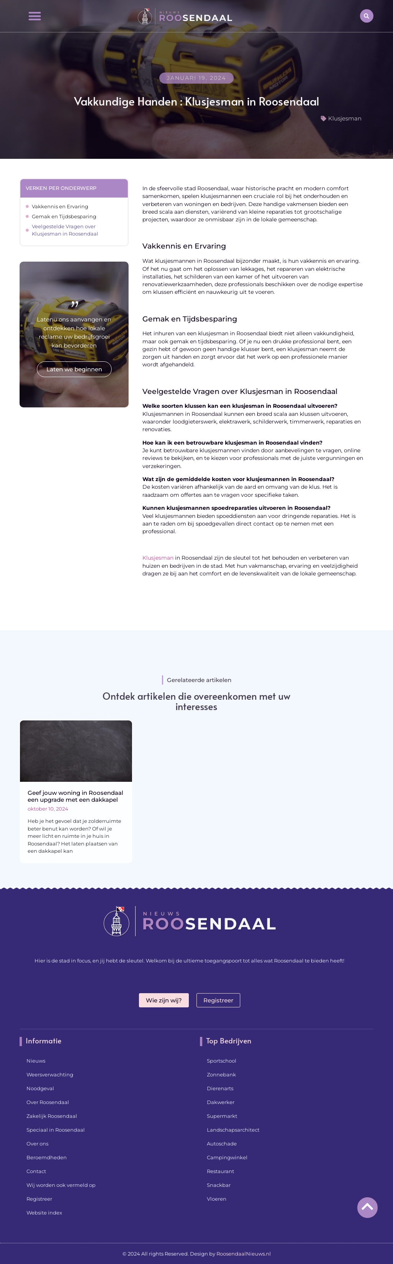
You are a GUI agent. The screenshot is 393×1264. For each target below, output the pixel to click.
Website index (44, 1213)
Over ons (37, 1143)
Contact (36, 1171)
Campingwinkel (227, 1157)
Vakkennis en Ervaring (60, 206)
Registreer (39, 1199)
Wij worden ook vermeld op (61, 1185)
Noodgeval (40, 1088)
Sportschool (221, 1061)
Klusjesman (345, 118)
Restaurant (220, 1171)
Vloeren (216, 1199)
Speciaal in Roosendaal (55, 1130)
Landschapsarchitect (233, 1130)
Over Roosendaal (47, 1102)
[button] (35, 16)
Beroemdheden (46, 1157)
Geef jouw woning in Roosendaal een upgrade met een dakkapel (75, 796)
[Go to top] (367, 1206)
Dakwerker (220, 1102)
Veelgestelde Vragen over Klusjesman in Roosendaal (65, 230)
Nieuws (35, 1061)
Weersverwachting (49, 1074)
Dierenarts (220, 1088)
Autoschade (222, 1143)
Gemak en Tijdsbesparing (64, 216)
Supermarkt (222, 1116)
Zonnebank (221, 1074)
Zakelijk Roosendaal (51, 1116)
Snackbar (219, 1185)
